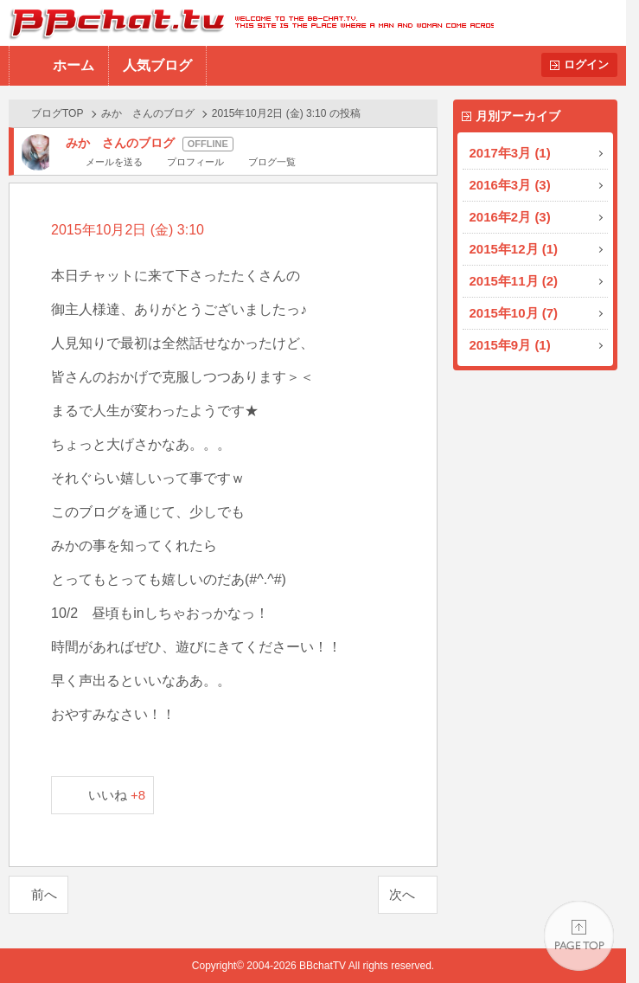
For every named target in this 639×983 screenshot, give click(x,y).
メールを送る (114, 162)
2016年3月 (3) (510, 184)
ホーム (73, 65)
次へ (402, 894)
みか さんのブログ (148, 113)
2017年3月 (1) (510, 152)
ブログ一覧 (272, 162)
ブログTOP (57, 113)
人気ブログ (157, 65)
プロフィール (195, 162)
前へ (44, 894)
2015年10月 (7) (514, 312)
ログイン (586, 64)
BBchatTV (247, 23)
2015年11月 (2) (514, 280)
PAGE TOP (579, 936)
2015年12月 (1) (514, 248)
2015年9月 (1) (510, 344)
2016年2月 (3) (510, 216)
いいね (117, 794)
